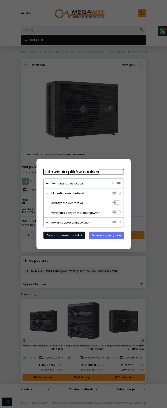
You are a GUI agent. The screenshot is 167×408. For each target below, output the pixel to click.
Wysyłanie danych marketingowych (75, 213)
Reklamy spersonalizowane (70, 223)
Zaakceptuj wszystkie (106, 235)
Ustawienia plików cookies (71, 171)
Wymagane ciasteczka (67, 184)
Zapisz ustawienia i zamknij (64, 235)
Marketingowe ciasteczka (69, 193)
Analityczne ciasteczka (67, 203)
